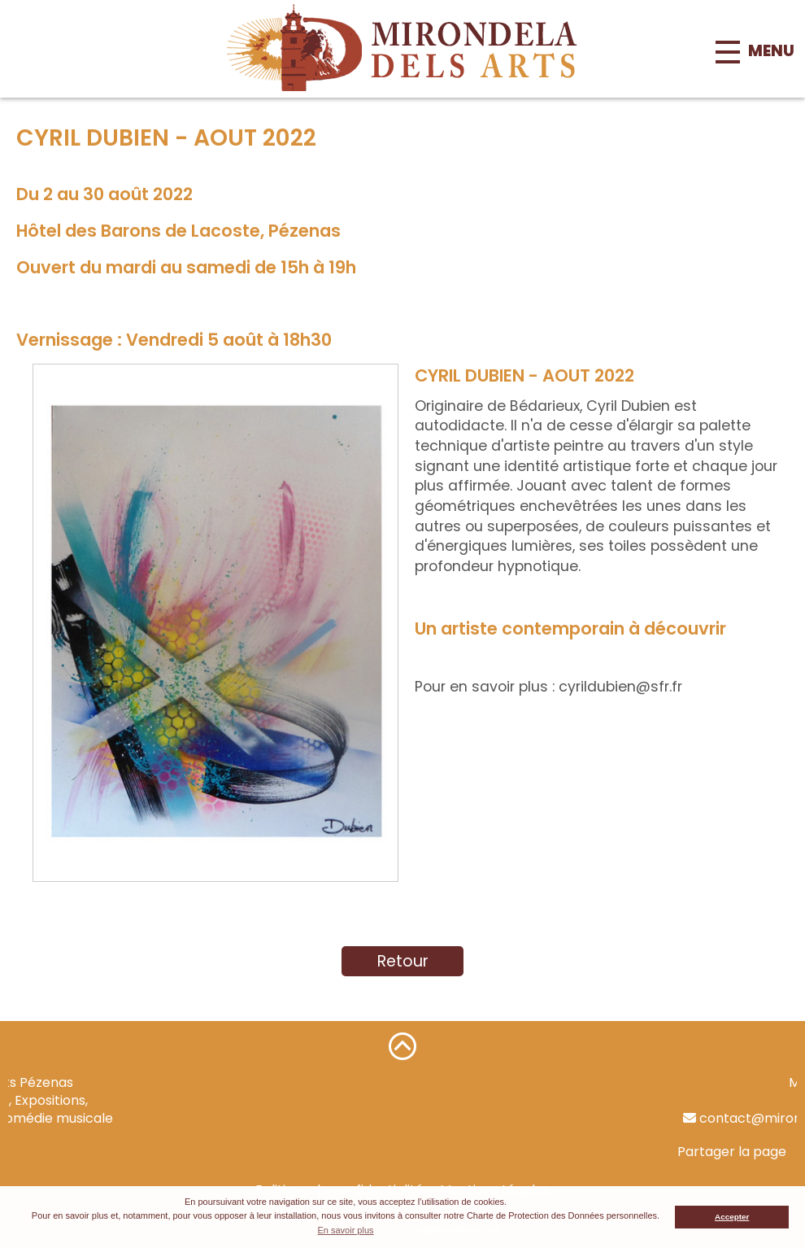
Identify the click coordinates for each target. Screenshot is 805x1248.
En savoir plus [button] (345, 1230)
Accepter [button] (732, 1216)
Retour (403, 961)
